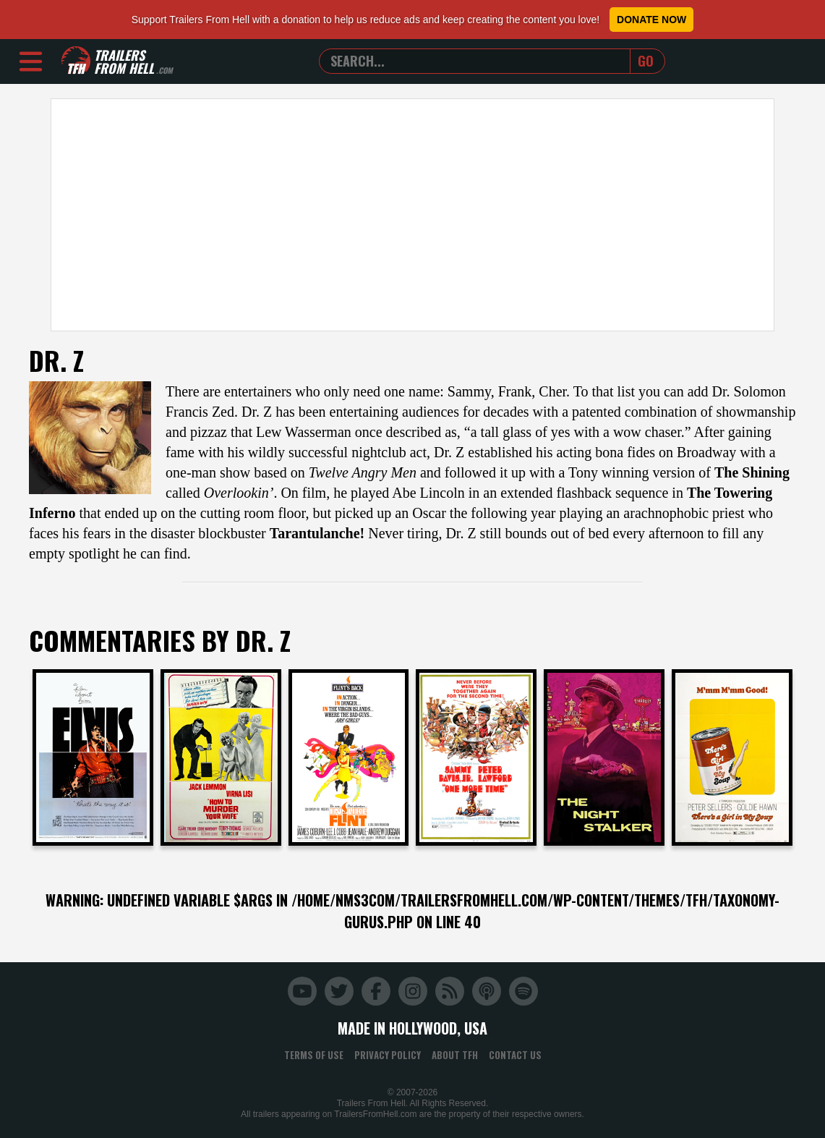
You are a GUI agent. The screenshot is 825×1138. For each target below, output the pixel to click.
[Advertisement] (412, 215)
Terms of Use (313, 1055)
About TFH (455, 1055)
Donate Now (651, 19)
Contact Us (515, 1055)
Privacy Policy (387, 1055)
